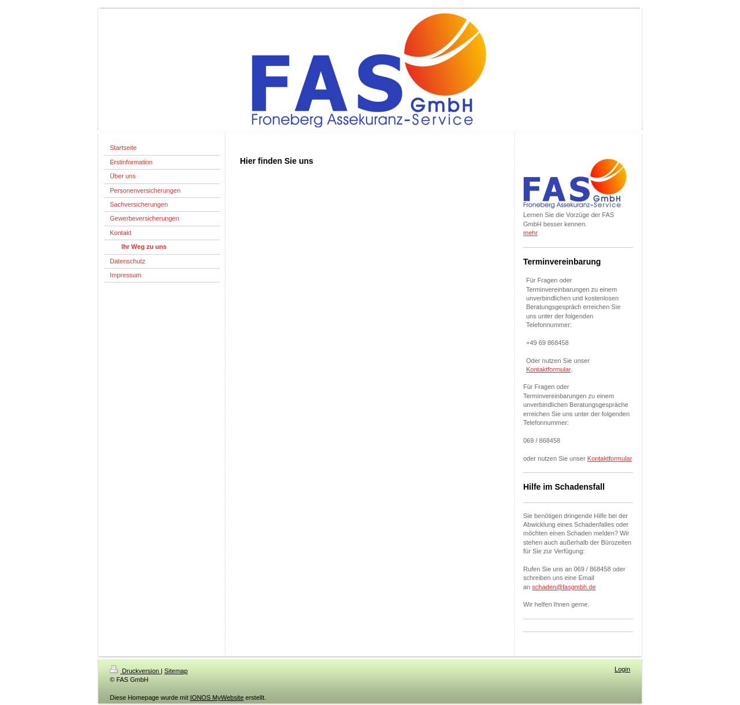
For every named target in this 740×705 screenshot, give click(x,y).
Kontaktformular (548, 369)
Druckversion (135, 670)
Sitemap (175, 670)
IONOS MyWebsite (217, 697)
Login (622, 669)
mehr (530, 232)
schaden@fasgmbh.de (563, 586)
